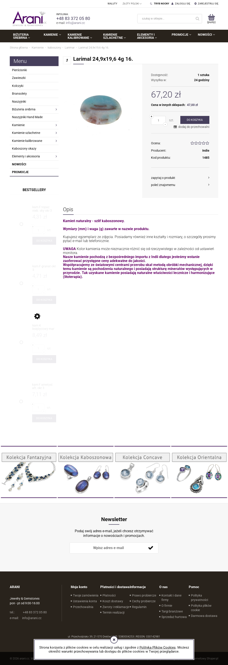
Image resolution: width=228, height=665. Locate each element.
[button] (180, 177)
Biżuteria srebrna (23, 109)
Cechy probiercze (143, 601)
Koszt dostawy (112, 601)
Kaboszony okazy (24, 148)
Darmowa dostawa (204, 616)
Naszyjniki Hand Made (27, 117)
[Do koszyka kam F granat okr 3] (44, 300)
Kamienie (18, 125)
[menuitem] (25, 36)
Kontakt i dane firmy (171, 598)
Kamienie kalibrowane (27, 141)
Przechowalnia (83, 607)
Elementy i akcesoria (26, 156)
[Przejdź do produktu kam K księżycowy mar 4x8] (44, 327)
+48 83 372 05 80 (73, 18)
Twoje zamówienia (85, 595)
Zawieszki (19, 78)
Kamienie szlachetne (26, 133)
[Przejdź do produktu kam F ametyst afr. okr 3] (44, 386)
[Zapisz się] (150, 548)
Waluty (112, 3)
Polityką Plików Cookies (158, 647)
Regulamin (139, 607)
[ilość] (158, 120)
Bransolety (19, 93)
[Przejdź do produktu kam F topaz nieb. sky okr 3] (44, 209)
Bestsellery (34, 190)
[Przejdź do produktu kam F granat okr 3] (44, 268)
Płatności (109, 595)
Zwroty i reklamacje (115, 607)
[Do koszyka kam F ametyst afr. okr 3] (44, 418)
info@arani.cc (75, 23)
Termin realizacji (113, 612)
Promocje (20, 172)
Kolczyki (17, 86)
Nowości (19, 164)
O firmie (166, 605)
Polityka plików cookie (201, 608)
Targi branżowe (172, 611)
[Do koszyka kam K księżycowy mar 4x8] (44, 359)
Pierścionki (19, 70)
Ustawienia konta (85, 601)
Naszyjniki (19, 101)
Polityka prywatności (199, 598)
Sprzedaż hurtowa (174, 617)
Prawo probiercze (144, 595)
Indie (205, 150)
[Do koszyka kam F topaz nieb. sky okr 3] (44, 241)
